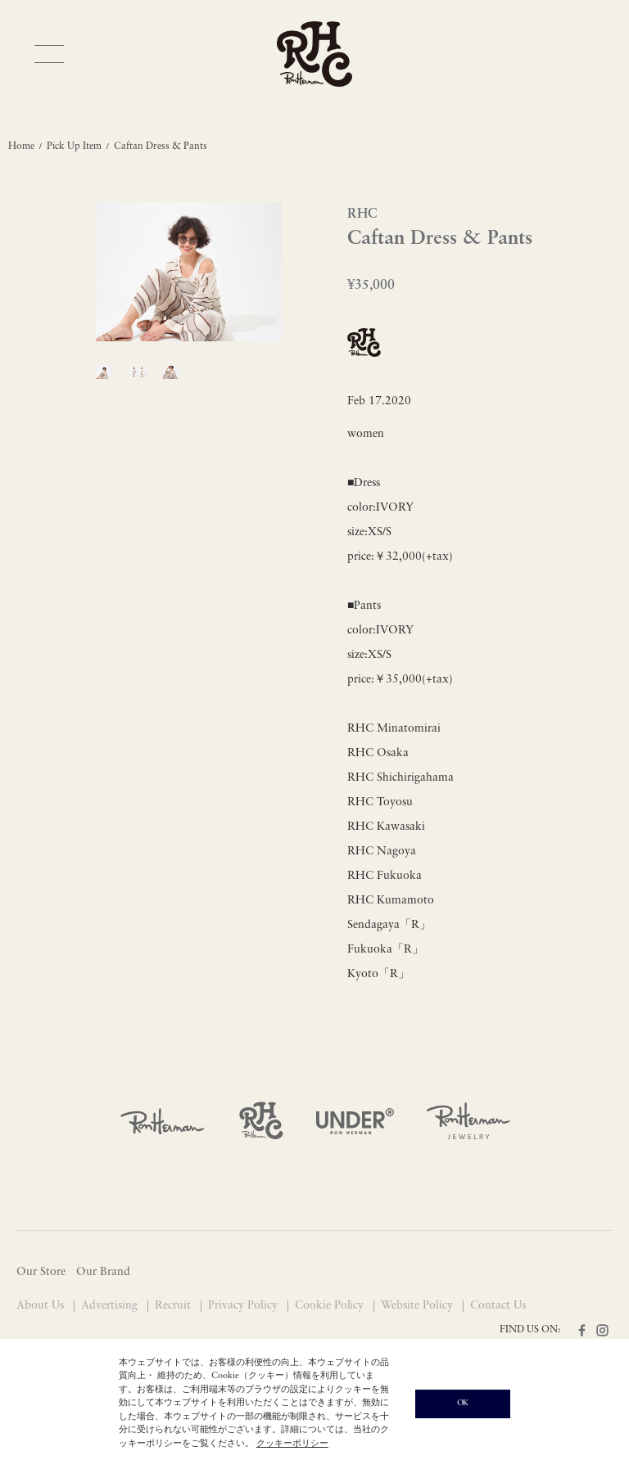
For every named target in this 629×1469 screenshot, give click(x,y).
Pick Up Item (74, 146)
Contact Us (498, 1306)
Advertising (111, 1306)
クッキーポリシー (292, 1444)
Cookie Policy (331, 1306)
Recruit (174, 1306)
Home (21, 146)
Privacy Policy (244, 1306)
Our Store (41, 1272)
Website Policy (418, 1306)
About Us (41, 1306)
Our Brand (103, 1272)
